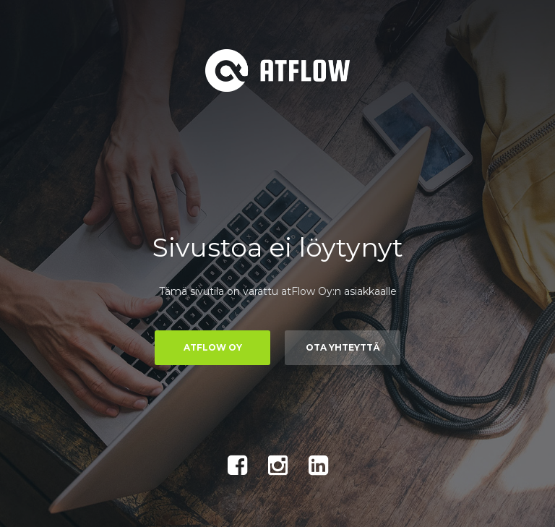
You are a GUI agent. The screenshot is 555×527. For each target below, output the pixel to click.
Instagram (277, 465)
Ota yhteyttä (343, 347)
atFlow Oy (213, 347)
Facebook (237, 465)
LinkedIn (318, 465)
